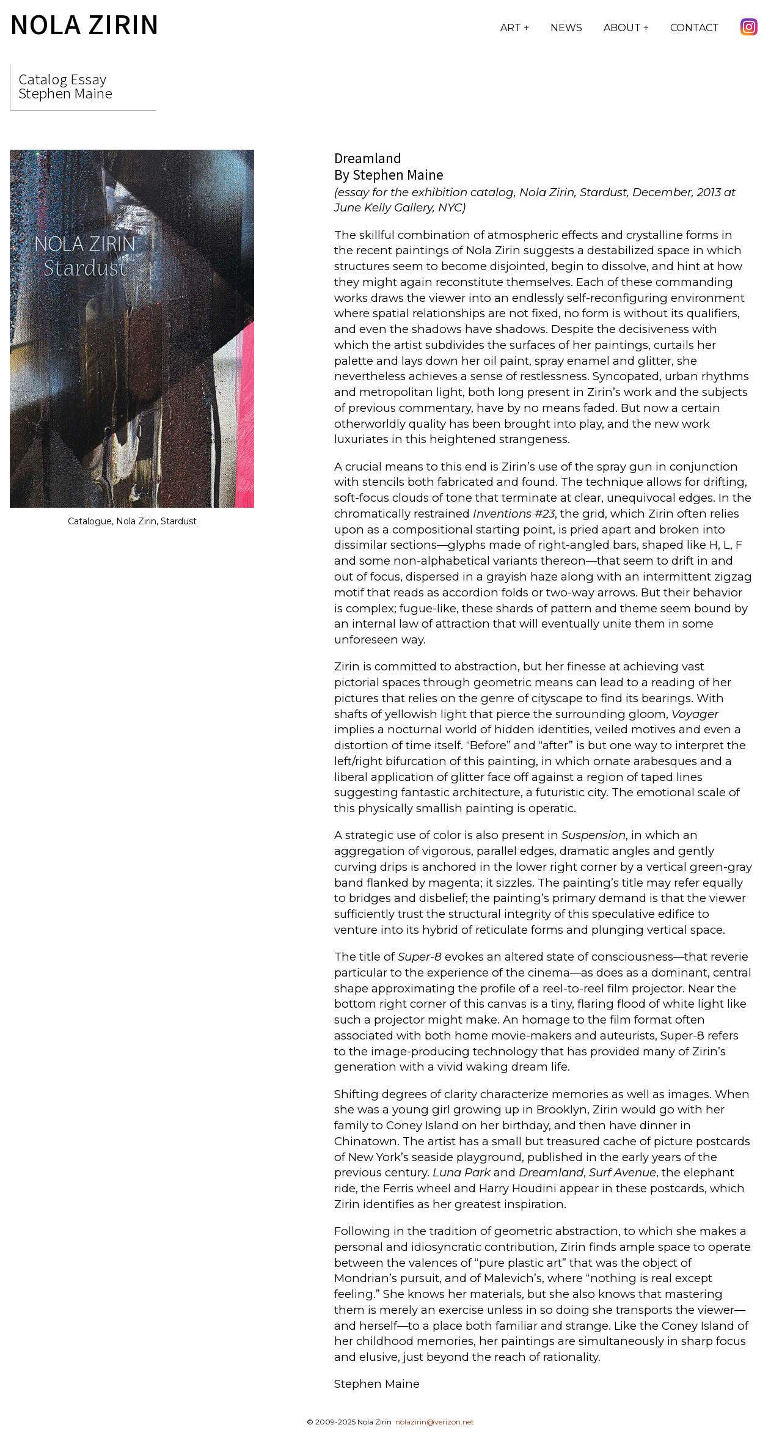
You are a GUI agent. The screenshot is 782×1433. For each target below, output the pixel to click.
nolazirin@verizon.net (434, 1421)
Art (512, 28)
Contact (694, 28)
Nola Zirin (84, 23)
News (566, 28)
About (623, 28)
